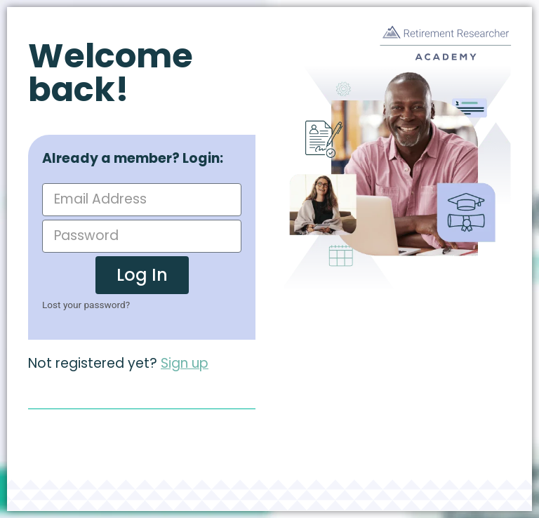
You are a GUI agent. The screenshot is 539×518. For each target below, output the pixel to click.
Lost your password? (86, 304)
